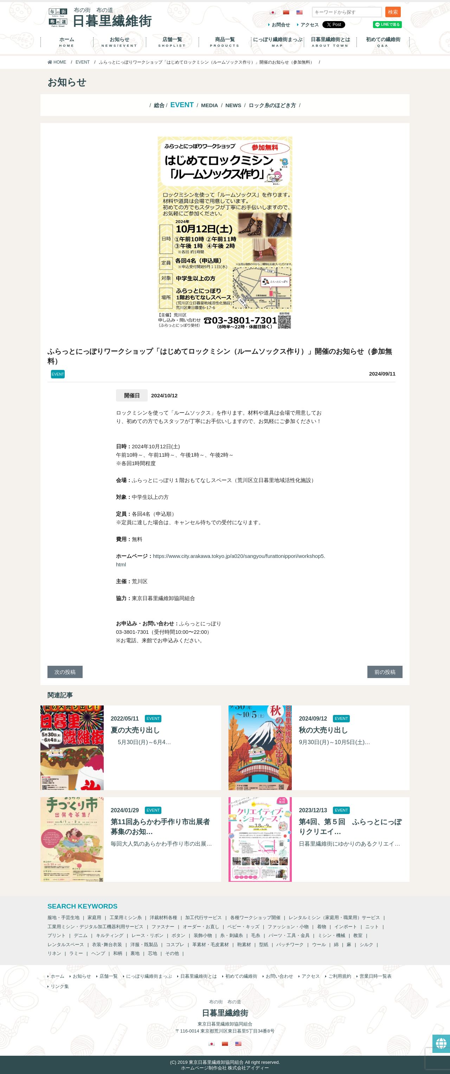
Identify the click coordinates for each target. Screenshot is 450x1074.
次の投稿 (65, 672)
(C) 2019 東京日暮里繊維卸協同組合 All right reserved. (225, 1062)
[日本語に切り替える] (272, 12)
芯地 (152, 953)
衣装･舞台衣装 (107, 944)
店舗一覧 (172, 42)
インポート (345, 926)
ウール (319, 944)
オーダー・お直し (201, 926)
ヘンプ (98, 953)
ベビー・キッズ (243, 926)
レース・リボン (147, 935)
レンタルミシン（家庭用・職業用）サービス (334, 917)
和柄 (117, 953)
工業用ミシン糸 (126, 917)
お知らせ (119, 42)
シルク (366, 944)
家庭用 (94, 917)
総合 (159, 105)
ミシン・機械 (331, 935)
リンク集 (60, 986)
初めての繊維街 (383, 42)
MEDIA (209, 105)
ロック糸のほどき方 (272, 105)
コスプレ (175, 944)
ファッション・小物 (288, 926)
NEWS (233, 105)
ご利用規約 (339, 976)
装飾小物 (203, 935)
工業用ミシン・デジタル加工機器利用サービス (95, 926)
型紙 (263, 944)
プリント (56, 935)
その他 (172, 953)
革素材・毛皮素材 (210, 944)
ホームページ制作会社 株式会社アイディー (225, 1067)
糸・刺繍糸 (231, 935)
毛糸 (255, 935)
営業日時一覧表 (376, 976)
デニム (81, 935)
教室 (357, 935)
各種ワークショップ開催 (255, 917)
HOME (56, 62)
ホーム (66, 42)
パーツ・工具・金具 (289, 935)
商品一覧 (225, 42)
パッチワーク (290, 944)
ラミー (76, 953)
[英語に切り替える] (299, 12)
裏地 (135, 953)
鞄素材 (244, 944)
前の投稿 (385, 672)
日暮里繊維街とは (330, 42)
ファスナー (163, 926)
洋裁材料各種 (163, 917)
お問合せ (281, 24)
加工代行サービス (203, 917)
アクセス (310, 24)
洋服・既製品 (144, 944)
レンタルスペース (65, 944)
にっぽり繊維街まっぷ (277, 42)
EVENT (83, 62)
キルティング (109, 935)
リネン (54, 953)
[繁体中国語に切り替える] (286, 12)
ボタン (178, 935)
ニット (372, 926)
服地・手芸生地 (63, 917)
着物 (321, 926)
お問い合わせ (279, 976)
